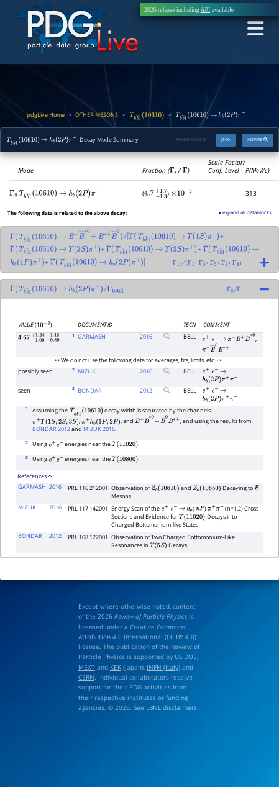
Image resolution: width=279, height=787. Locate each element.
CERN (86, 677)
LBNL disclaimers (171, 707)
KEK (115, 667)
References (34, 476)
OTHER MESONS (96, 115)
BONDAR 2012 (51, 429)
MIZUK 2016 (99, 429)
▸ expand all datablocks (245, 212)
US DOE (186, 656)
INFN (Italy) (163, 667)
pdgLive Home (46, 115)
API (206, 9)
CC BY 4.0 (180, 636)
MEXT (86, 667)
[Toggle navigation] (255, 29)
